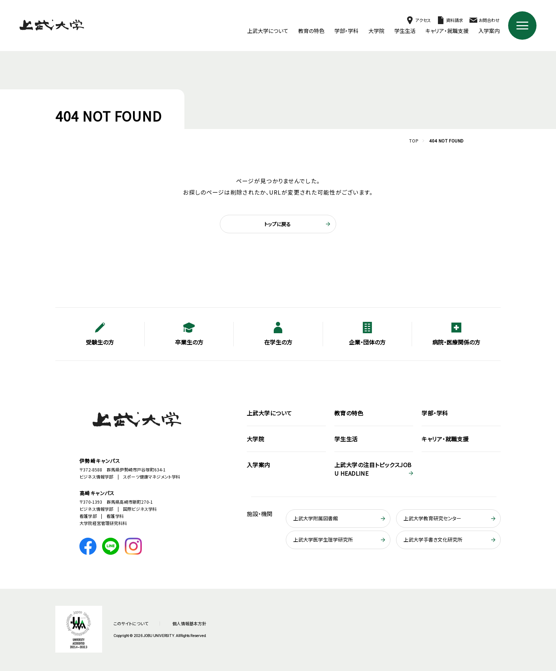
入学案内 (489, 30)
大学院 (376, 30)
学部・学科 (346, 30)
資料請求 (454, 20)
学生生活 (405, 30)
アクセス (423, 20)
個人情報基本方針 (189, 623)
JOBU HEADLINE (373, 468)
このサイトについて (130, 623)
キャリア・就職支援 (447, 30)
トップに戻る (277, 224)
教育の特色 (311, 30)
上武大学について (268, 30)
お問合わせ (489, 20)
